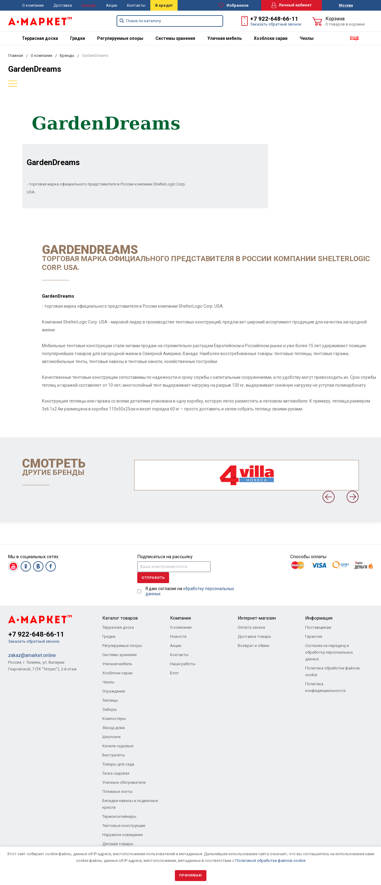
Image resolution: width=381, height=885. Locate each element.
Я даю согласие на (189, 591)
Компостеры (114, 718)
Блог (174, 673)
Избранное (234, 5)
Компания (180, 618)
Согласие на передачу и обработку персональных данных (329, 652)
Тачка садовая (115, 773)
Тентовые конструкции (123, 825)
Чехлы (307, 38)
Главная (15, 55)
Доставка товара (254, 636)
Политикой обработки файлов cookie (270, 860)
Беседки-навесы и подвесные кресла (130, 804)
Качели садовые (117, 746)
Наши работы (183, 664)
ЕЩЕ (354, 38)
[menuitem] (40, 38)
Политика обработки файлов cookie (332, 671)
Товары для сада (118, 764)
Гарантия (313, 636)
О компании (33, 5)
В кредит (164, 5)
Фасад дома (113, 727)
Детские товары (117, 844)
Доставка (62, 5)
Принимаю (190, 875)
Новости (178, 636)
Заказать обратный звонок (275, 24)
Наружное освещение (122, 834)
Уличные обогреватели (124, 782)
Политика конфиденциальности (325, 687)
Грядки (77, 38)
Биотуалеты (113, 755)
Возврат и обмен (253, 645)
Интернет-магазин (257, 618)
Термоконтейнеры (119, 816)
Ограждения (113, 691)
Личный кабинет (291, 5)
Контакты (136, 5)
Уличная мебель (224, 38)
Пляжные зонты (117, 791)
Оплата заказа (251, 627)
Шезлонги (111, 737)
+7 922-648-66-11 (274, 18)
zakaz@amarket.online (32, 655)
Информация (318, 618)
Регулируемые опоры (120, 38)
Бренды (89, 5)
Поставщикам (318, 627)
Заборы (109, 709)
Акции (111, 5)
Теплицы (110, 700)
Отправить (153, 577)
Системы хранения (175, 38)
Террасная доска (40, 38)
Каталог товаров (120, 618)
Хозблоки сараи (270, 38)
